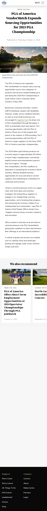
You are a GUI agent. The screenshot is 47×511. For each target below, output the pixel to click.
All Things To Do (9, 488)
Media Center (29, 488)
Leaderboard (7, 497)
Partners (27, 492)
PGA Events (7, 492)
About (26, 483)
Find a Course (7, 483)
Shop (4, 506)
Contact (27, 478)
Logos (26, 497)
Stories (5, 502)
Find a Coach (7, 478)
